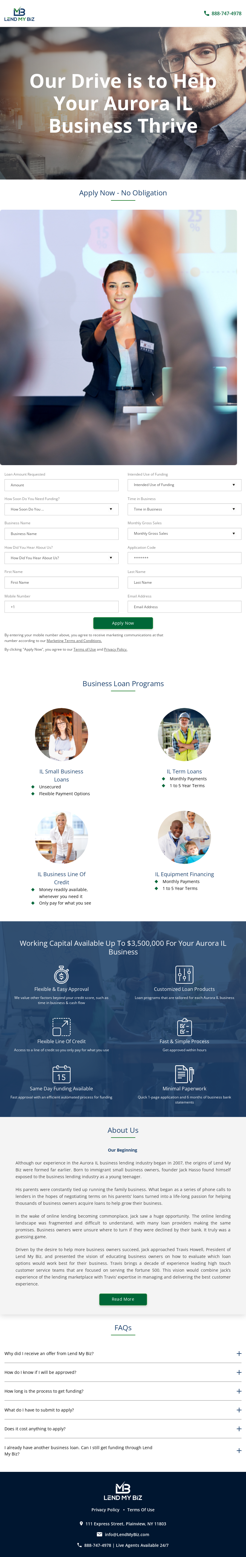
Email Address (140, 596)
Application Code (142, 547)
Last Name (137, 571)
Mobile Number (17, 596)
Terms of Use (85, 649)
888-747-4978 (94, 1545)
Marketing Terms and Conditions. (74, 640)
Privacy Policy (106, 1509)
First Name (13, 571)
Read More (123, 1299)
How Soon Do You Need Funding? (31, 498)
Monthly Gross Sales (145, 522)
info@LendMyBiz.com (127, 1534)
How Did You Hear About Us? (28, 547)
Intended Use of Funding (148, 474)
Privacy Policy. (115, 649)
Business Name (17, 522)
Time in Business (142, 498)
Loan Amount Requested (24, 474)
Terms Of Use (141, 1509)
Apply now (123, 623)
